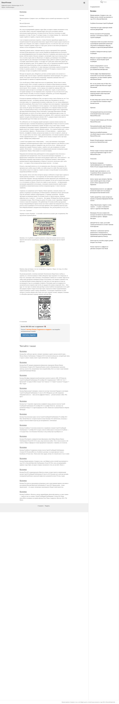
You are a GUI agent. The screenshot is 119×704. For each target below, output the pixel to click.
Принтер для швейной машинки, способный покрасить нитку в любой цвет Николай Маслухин (101, 134)
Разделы (47, 506)
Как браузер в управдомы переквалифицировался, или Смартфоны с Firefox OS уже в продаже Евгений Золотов (101, 164)
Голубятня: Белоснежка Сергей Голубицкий (101, 23)
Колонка (23, 351)
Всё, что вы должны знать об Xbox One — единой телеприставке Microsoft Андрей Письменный (101, 85)
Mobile (92, 146)
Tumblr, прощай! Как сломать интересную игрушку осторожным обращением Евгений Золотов (101, 198)
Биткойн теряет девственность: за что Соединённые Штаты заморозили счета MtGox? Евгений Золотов (100, 172)
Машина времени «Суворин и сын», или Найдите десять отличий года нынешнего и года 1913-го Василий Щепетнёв (101, 17)
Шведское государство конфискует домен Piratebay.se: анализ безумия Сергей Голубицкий (101, 59)
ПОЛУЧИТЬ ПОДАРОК (29, 335)
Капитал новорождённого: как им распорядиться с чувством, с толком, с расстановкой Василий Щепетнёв (100, 67)
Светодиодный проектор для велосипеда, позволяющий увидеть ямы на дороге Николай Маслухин (101, 113)
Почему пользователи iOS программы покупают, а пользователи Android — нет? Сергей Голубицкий (101, 35)
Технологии (93, 158)
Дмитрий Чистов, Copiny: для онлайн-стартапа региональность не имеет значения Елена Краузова (101, 224)
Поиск (103, 2)
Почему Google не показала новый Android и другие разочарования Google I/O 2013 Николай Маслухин (101, 152)
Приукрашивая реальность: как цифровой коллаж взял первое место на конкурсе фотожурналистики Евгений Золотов (101, 190)
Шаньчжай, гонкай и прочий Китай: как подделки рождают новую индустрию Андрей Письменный (100, 93)
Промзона (92, 107)
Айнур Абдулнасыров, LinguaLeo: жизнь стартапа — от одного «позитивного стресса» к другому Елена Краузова (100, 206)
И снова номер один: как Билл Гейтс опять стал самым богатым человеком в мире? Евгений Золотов (101, 101)
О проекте (40, 506)
